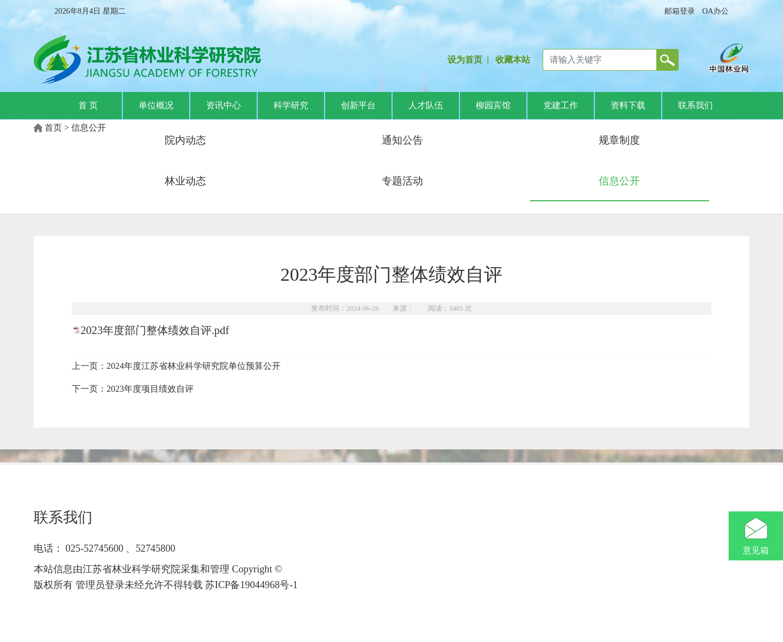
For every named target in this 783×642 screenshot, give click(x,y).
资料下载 (628, 105)
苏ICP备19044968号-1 (250, 584)
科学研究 (291, 105)
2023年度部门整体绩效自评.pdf (154, 330)
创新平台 (358, 105)
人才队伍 (425, 105)
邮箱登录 (679, 11)
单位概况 (156, 105)
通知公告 (402, 140)
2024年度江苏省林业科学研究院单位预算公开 (194, 366)
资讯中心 (223, 105)
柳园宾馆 (493, 105)
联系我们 (695, 105)
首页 (53, 127)
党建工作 (560, 105)
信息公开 (88, 127)
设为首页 (465, 59)
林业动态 (185, 181)
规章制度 (619, 140)
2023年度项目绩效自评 (150, 388)
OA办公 (715, 11)
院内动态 (185, 140)
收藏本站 (512, 59)
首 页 (88, 105)
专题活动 (402, 181)
